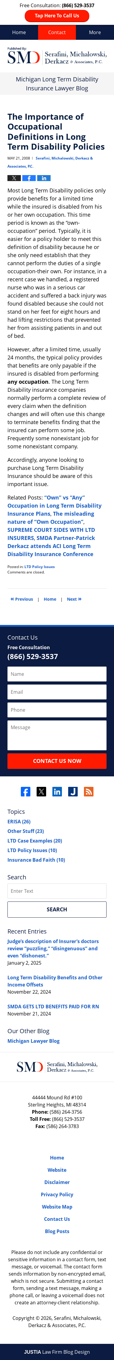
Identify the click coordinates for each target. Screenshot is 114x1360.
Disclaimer (57, 1182)
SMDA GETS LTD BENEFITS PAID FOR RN (53, 1006)
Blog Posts (57, 1231)
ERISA (18, 821)
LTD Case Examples (34, 840)
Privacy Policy (57, 1194)
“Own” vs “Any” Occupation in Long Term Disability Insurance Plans (54, 505)
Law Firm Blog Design (57, 1352)
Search (57, 909)
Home (19, 32)
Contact (57, 32)
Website (57, 1170)
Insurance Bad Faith (36, 860)
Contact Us (57, 1219)
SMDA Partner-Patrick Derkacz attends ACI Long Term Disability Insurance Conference (51, 546)
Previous (21, 598)
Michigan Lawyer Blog (33, 1041)
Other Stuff (25, 831)
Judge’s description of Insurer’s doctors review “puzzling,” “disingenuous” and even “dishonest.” (53, 948)
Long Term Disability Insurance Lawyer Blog (57, 56)
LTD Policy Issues (39, 566)
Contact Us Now (57, 760)
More (95, 32)
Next (74, 598)
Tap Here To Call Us (57, 15)
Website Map (57, 1206)
